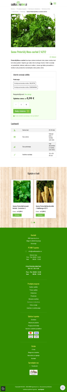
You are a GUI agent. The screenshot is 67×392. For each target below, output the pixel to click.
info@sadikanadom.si (33, 251)
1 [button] (31, 222)
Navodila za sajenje (33, 355)
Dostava (33, 320)
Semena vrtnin (46, 9)
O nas (33, 349)
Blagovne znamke (33, 352)
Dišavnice (34, 293)
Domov (13, 9)
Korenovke (15, 11)
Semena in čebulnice (34, 9)
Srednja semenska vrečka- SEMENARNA (25, 87)
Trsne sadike (34, 290)
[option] (22, 199)
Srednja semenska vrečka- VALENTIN (24, 83)
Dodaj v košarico (22, 111)
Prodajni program (22, 9)
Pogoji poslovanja (33, 326)
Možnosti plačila (33, 323)
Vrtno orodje (33, 305)
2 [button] (34, 222)
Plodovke (33, 296)
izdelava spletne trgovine (30, 389)
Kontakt (33, 358)
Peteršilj (22, 11)
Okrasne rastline (33, 299)
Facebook (33, 366)
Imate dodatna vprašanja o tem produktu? (26, 116)
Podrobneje (17, 215)
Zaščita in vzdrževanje (33, 308)
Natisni (54, 57)
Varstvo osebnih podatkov (33, 329)
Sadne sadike (33, 287)
